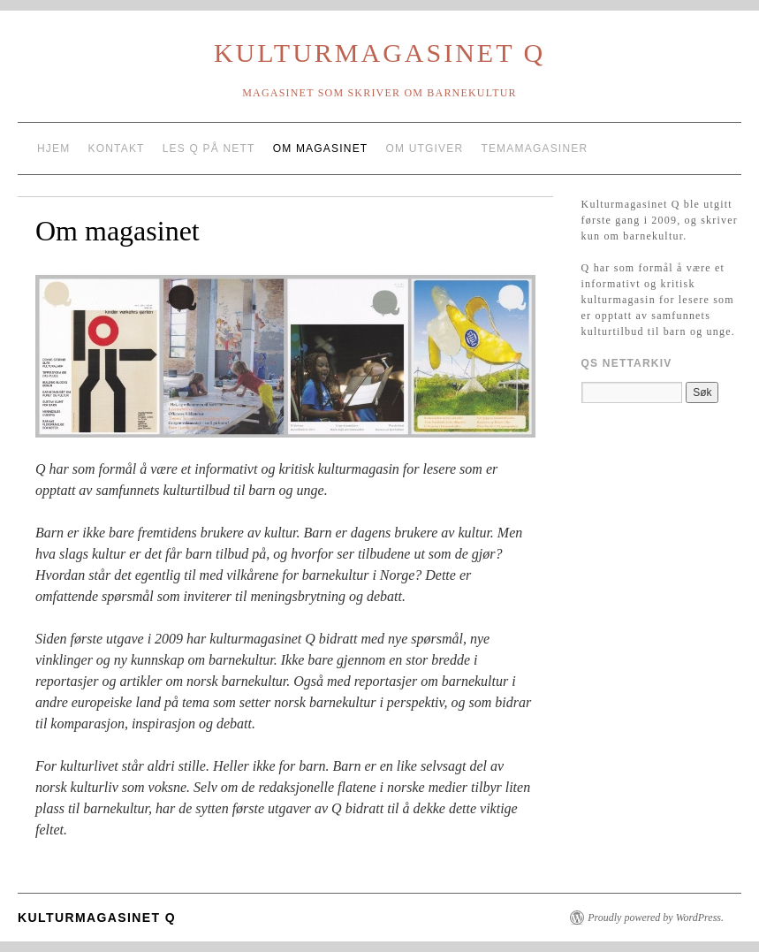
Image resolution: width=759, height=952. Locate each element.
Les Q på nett (209, 148)
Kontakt (115, 148)
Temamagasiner (534, 148)
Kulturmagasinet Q (379, 52)
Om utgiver (424, 148)
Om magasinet (320, 148)
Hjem (53, 148)
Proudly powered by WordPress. (656, 917)
